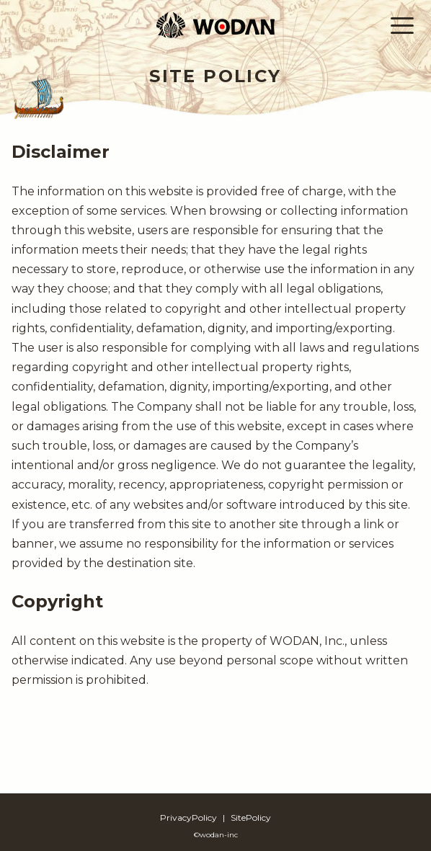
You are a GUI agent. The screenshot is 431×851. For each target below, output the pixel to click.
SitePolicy (251, 817)
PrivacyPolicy (188, 817)
